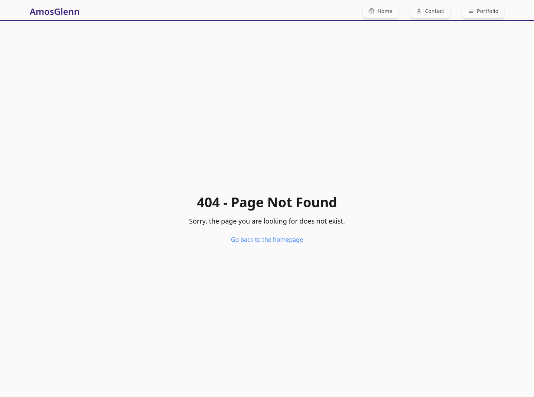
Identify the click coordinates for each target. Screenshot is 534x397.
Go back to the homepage (267, 239)
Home (380, 10)
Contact (430, 10)
